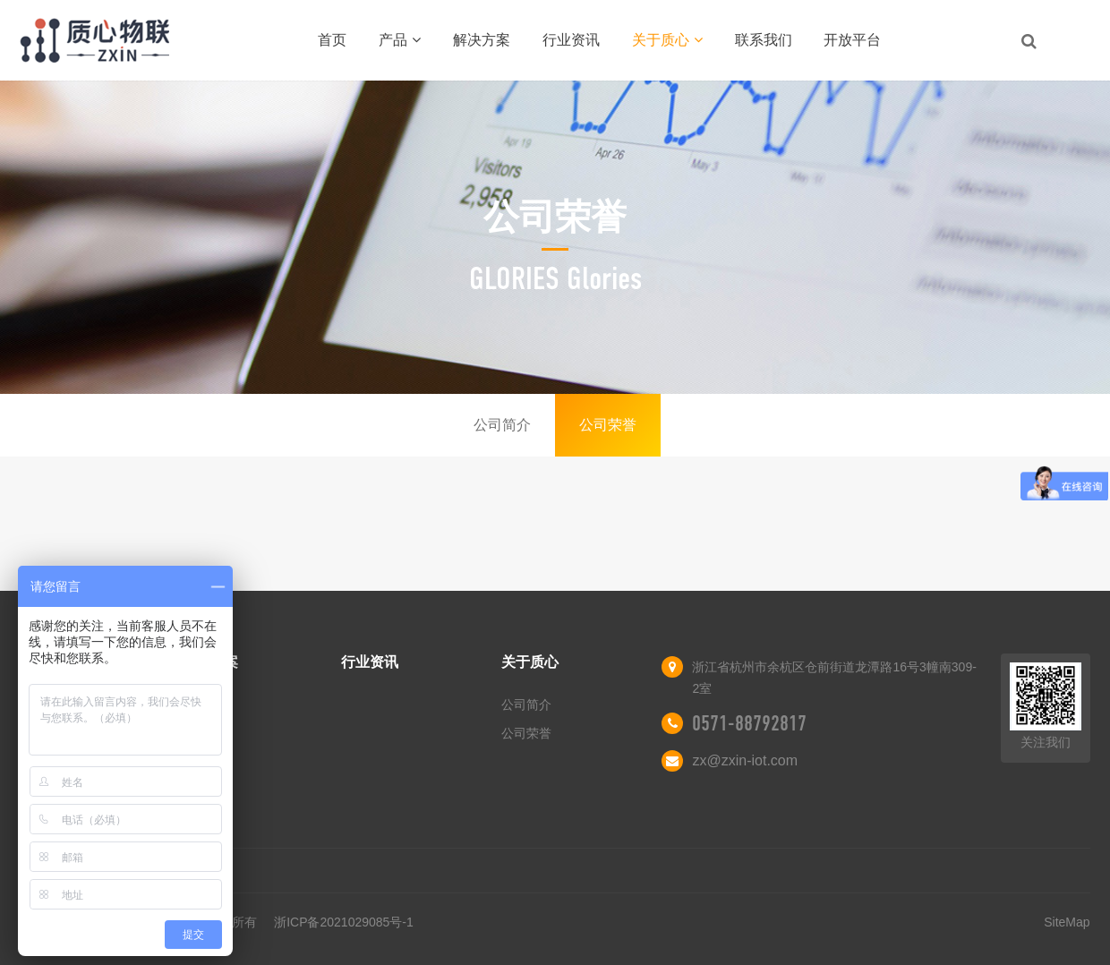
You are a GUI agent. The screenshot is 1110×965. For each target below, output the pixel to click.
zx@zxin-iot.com (745, 760)
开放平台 (852, 39)
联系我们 (763, 39)
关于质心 (667, 39)
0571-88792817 (749, 723)
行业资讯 (571, 39)
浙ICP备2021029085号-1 (344, 922)
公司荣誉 (607, 424)
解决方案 (481, 39)
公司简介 (502, 424)
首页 (332, 39)
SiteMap (1066, 922)
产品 (400, 39)
